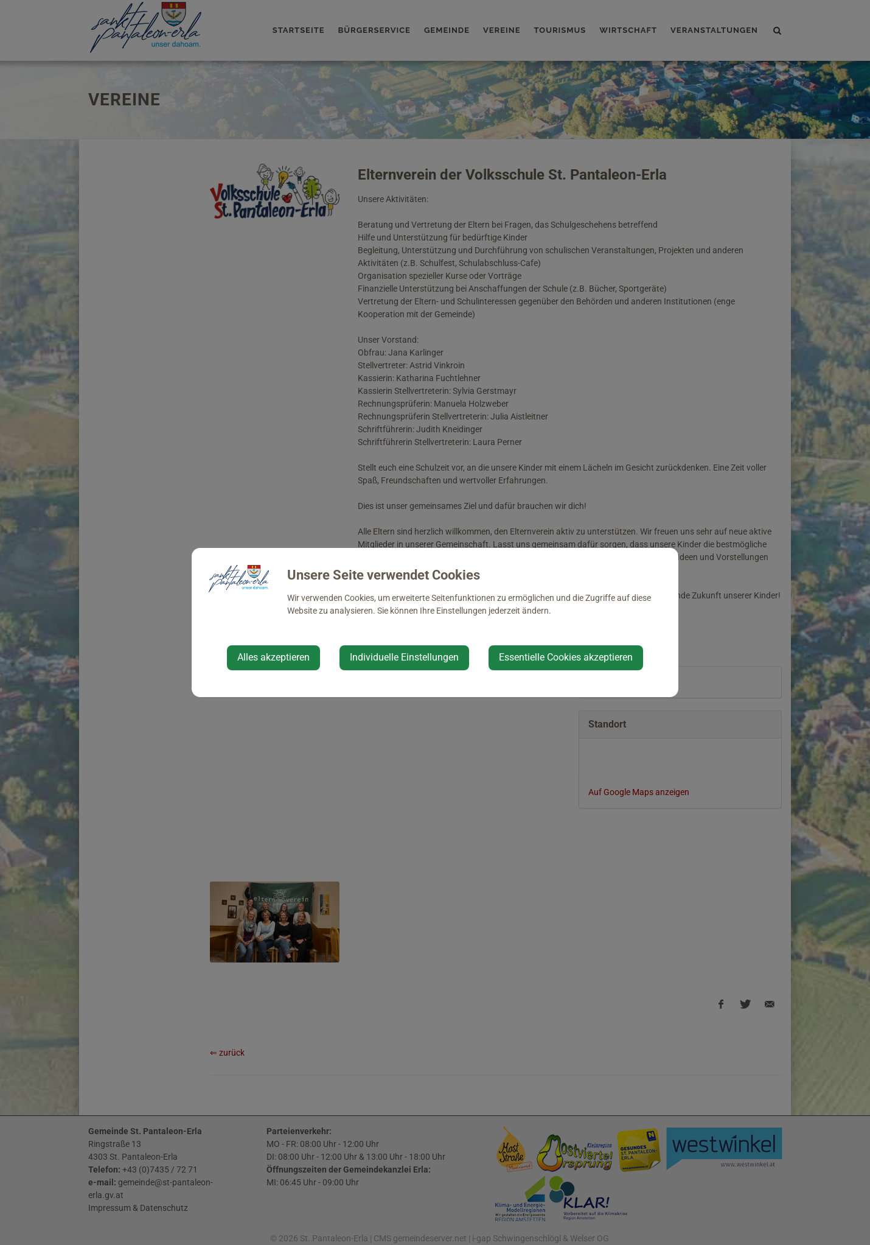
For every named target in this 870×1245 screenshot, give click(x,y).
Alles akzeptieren (273, 657)
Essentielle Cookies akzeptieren (566, 657)
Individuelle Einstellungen (404, 657)
